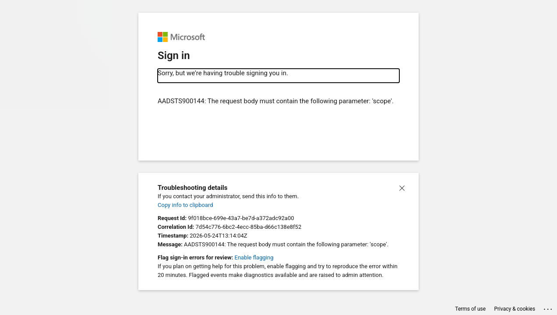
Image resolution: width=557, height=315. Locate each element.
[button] (402, 187)
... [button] (548, 307)
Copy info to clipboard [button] (185, 205)
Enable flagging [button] (254, 257)
